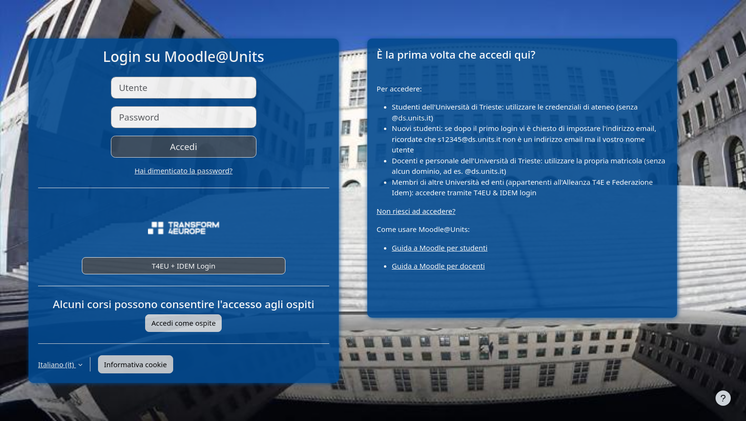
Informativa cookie (135, 364)
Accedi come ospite (183, 323)
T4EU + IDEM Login (184, 266)
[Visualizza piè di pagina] (723, 398)
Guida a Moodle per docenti (438, 266)
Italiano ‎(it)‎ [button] (57, 364)
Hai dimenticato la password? (184, 170)
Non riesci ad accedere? (416, 211)
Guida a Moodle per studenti (440, 247)
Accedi (183, 146)
